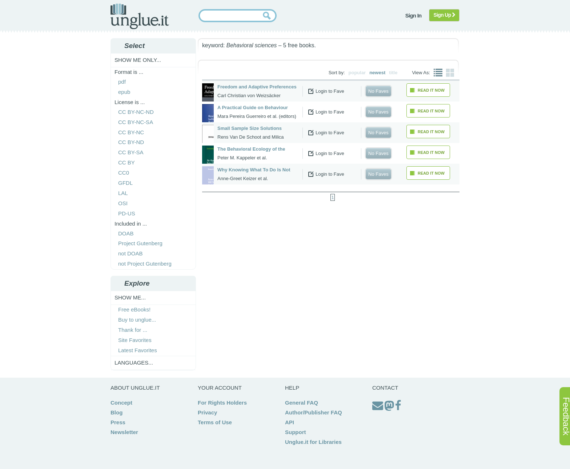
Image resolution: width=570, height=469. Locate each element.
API (289, 422)
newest (377, 72)
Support (295, 432)
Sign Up (444, 15)
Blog (117, 412)
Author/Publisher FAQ (313, 412)
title (393, 72)
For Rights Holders (222, 403)
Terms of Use (215, 422)
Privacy (207, 412)
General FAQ (301, 403)
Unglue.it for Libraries (313, 442)
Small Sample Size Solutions (249, 128)
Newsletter (124, 432)
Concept (121, 403)
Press (118, 422)
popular (357, 72)
